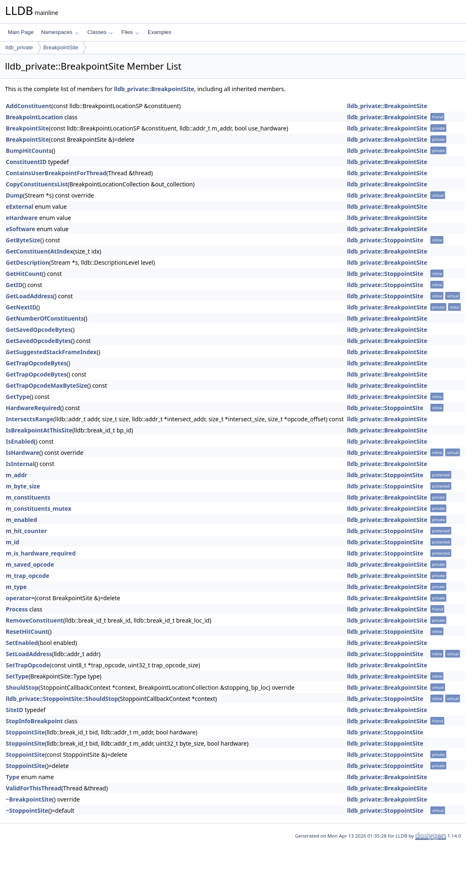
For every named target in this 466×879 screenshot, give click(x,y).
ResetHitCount (27, 631)
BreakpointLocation (34, 117)
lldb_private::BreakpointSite (154, 89)
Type (12, 777)
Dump (14, 195)
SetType (17, 676)
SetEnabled (22, 643)
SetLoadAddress (29, 654)
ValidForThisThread (33, 788)
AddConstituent (28, 106)
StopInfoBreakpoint (34, 721)
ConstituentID (26, 162)
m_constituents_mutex (38, 508)
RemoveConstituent (34, 620)
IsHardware (22, 452)
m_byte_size (23, 486)
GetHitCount (24, 274)
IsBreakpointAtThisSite (39, 430)
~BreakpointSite (29, 799)
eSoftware (20, 229)
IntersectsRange (29, 419)
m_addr (16, 475)
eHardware (22, 218)
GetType (18, 397)
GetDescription (27, 262)
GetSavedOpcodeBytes (38, 329)
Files (130, 32)
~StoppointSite (27, 810)
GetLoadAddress (29, 296)
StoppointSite (25, 732)
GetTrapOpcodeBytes (36, 363)
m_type (16, 587)
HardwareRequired (33, 408)
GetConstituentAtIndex (39, 251)
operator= (20, 598)
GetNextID (21, 307)
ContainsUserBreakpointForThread (56, 173)
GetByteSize (23, 240)
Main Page (21, 32)
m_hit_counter (26, 531)
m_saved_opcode (30, 564)
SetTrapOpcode (28, 665)
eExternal (20, 206)
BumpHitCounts (29, 151)
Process (17, 609)
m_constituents (28, 497)
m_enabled (21, 520)
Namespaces (60, 32)
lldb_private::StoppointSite (385, 240)
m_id (12, 542)
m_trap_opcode (27, 576)
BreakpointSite (61, 47)
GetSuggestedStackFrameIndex (51, 352)
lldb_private (19, 47)
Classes (100, 32)
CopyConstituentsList (36, 184)
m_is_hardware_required (41, 553)
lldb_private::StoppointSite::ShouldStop (62, 699)
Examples (159, 32)
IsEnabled (20, 441)
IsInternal (20, 464)
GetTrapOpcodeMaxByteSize (46, 385)
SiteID (14, 710)
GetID (14, 285)
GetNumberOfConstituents (45, 318)
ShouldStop (22, 687)
